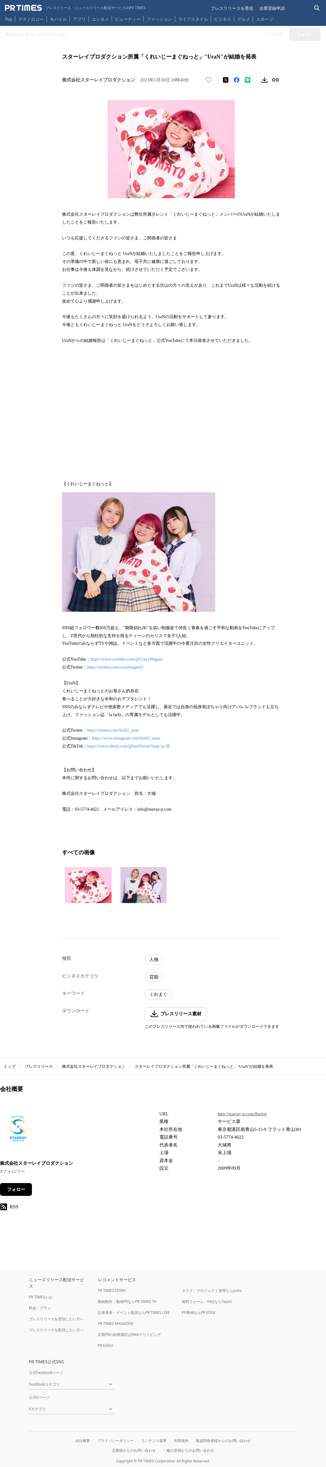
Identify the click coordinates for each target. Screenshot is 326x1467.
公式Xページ (39, 1397)
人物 (153, 959)
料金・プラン (40, 1308)
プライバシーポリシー (115, 1440)
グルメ (243, 19)
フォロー (16, 1189)
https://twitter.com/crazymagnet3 (115, 667)
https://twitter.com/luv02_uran (113, 730)
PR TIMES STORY (112, 1290)
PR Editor (106, 1345)
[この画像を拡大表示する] (88, 885)
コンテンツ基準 (154, 1440)
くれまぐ (158, 994)
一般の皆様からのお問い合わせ (188, 1450)
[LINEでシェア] (247, 80)
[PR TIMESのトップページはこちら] (75, 8)
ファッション (159, 19)
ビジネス (222, 19)
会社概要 (82, 1440)
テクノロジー (31, 19)
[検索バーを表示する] (317, 8)
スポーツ (264, 19)
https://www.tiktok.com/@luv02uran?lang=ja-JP (128, 746)
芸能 (153, 976)
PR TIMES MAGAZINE (116, 1323)
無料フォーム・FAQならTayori (207, 1301)
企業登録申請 (272, 8)
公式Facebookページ (46, 1372)
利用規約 (181, 1440)
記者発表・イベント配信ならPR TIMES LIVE (134, 1312)
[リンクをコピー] (275, 80)
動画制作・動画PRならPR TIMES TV (127, 1301)
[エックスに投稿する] (226, 80)
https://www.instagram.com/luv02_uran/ (126, 738)
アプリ (79, 19)
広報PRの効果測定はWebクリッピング (129, 1334)
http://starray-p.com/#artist (242, 1113)
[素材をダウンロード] (264, 80)
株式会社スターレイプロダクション (93, 1066)
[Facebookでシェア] (236, 80)
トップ (10, 1066)
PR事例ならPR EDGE (199, 1312)
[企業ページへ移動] (19, 1131)
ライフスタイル (193, 19)
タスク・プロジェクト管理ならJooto (212, 1290)
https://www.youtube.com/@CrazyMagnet (126, 659)
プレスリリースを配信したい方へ (56, 1329)
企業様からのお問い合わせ (134, 1450)
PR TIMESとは (40, 1297)
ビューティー (127, 19)
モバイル (58, 19)
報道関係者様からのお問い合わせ (223, 1440)
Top (8, 19)
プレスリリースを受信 (232, 8)
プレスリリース (39, 1066)
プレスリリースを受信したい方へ (56, 1319)
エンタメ (100, 19)
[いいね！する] (208, 80)
